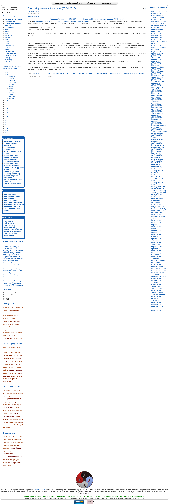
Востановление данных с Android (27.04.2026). (158, 147)
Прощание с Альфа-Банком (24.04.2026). (157, 179)
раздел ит (11, 361)
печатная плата (19, 454)
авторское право (8, 442)
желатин (17, 445)
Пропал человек (16, 271)
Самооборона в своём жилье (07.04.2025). (52, 8)
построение (6, 332)
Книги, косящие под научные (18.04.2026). (157, 213)
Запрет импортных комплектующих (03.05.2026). (159, 133)
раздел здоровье (8, 358)
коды (14, 390)
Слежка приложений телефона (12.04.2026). (156, 240)
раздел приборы (17, 410)
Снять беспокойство (9, 264)
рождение (16, 460)
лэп (15, 451)
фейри (9, 465)
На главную (59, 3)
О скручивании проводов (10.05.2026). (157, 115)
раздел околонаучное (9, 367)
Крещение (7, 263)
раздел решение (100, 73)
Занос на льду (8, 281)
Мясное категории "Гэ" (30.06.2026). (158, 22)
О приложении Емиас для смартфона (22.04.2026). (157, 202)
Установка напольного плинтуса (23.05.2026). (156, 60)
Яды (10, 249)
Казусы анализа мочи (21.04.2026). (158, 208)
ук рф (141, 73)
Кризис (5, 255)
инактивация (6, 318)
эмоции (8, 428)
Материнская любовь (11, 279)
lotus (21, 436)
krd (18, 436)
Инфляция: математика (12, 267)
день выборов (16, 313)
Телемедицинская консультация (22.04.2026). (158, 195)
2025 (30, 11)
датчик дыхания (14, 310)
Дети (10, 251)
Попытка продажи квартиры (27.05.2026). (158, 49)
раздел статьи (14, 419)
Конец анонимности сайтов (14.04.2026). (156, 232)
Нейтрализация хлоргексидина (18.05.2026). (157, 77)
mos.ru (13, 307)
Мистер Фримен (9, 273)
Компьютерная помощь (12, 277)
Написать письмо (107, 3)
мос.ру (5, 324)
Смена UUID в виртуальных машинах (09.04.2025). (105, 19)
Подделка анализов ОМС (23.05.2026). (157, 67)
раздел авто (6, 352)
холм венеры (18, 338)
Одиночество (16, 253)
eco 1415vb (12, 436)
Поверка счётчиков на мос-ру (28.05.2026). (159, 43)
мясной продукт (13, 324)
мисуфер (16, 321)
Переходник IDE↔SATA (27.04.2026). (156, 153)
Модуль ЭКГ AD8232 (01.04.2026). (156, 282)
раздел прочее (15, 370)
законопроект (38, 73)
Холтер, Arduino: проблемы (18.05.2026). (158, 83)
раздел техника (16, 376)
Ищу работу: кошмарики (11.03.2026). (156, 255)
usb (9, 347)
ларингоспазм (7, 321)
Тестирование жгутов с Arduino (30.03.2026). (158, 294)
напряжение (18, 350)
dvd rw (5, 436)
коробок (5, 451)
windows (13, 347)
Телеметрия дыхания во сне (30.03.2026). (157, 288)
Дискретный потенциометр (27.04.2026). (157, 159)
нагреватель (8, 454)
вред (10, 390)
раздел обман (16, 364)
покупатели (6, 330)
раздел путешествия (9, 373)
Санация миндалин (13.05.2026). (156, 103)
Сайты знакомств (12, 259)
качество (5, 350)
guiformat (6, 390)
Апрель (36, 11)
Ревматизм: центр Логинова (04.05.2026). (158, 127)
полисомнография (17, 330)
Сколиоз (6, 247)
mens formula (7, 439)
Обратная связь (92, 3)
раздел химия (7, 379)
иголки (16, 315)
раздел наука (6, 364)
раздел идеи (7, 402)
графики (5, 310)
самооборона (114, 73)
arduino (5, 347)
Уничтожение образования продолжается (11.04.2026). (157, 248)
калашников (6, 448)
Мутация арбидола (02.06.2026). (159, 12)
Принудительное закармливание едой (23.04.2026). (158, 189)
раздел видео (15, 352)
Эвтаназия (19, 285)
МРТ (12, 285)
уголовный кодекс (129, 73)
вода (18, 347)
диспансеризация (8, 315)
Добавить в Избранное (74, 3)
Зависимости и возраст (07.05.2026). (157, 121)
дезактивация (7, 313)
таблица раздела (14, 463)
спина (5, 463)
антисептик (19, 307)
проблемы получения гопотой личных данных (71, 21)
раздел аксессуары (12, 393)
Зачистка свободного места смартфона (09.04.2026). (158, 262)
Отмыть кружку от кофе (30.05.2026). (159, 26)
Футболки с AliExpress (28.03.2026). (156, 300)
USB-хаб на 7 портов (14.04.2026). (156, 225)
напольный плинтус (9, 327)
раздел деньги (8, 355)
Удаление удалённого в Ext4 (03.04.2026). (158, 276)
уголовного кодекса (42, 21)
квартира (11, 350)
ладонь (13, 318)
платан (5, 457)
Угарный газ (7, 257)
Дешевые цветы (9, 269)
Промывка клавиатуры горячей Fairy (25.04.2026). (156, 166)
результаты (13, 332)
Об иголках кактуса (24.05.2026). (159, 54)
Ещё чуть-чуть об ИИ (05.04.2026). (158, 271)
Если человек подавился (13, 260)
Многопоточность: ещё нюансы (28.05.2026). (158, 37)
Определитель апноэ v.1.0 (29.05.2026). (157, 31)
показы (18, 327)
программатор (8, 460)
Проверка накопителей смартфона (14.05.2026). (156, 96)
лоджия (10, 451)
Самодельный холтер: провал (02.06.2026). (157, 17)
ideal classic (6, 307)
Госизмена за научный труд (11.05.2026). (156, 109)
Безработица (19, 265)
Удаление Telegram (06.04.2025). (61, 19)
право (48, 73)
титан (5, 465)
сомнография (11, 335)
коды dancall (16, 448)
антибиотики (19, 442)
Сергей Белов (40, 490)
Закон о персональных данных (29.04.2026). (157, 140)
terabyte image (16, 439)
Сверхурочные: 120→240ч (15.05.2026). (157, 89)
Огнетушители (8, 275)
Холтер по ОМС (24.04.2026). (157, 184)
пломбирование (15, 457)
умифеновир (8, 338)
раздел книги (19, 361)
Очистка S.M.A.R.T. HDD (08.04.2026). (159, 268)
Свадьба (17, 275)
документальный (8, 445)
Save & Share (33, 16)
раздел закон (18, 355)
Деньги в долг (14, 255)
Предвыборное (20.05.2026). (157, 72)
